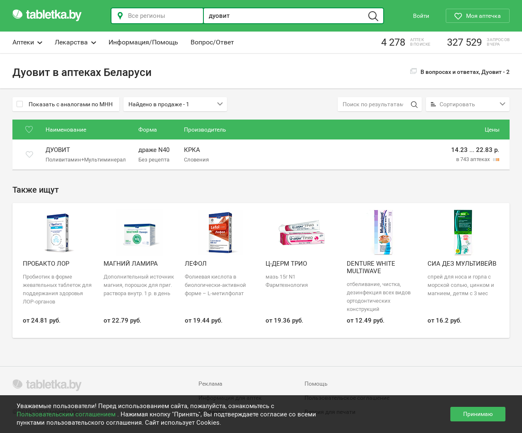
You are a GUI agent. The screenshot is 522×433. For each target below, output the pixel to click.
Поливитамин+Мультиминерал (86, 159)
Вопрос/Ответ (212, 42)
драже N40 (153, 150)
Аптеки (27, 42)
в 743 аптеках (473, 159)
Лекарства (75, 42)
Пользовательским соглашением (67, 414)
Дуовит (58, 150)
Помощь (316, 383)
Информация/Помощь (143, 42)
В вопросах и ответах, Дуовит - (460, 72)
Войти (421, 15)
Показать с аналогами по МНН (65, 104)
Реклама (210, 383)
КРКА (192, 150)
